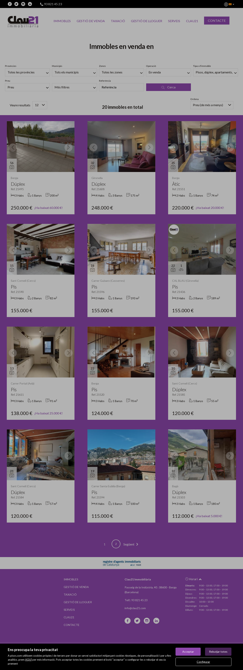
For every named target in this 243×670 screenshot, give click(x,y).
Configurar (203, 661)
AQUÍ (28, 659)
